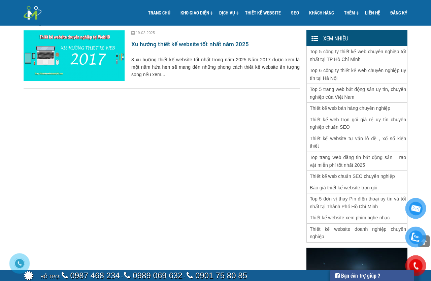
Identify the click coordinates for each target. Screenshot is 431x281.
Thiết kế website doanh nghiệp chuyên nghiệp (358, 216)
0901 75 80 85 (217, 275)
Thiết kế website (263, 8)
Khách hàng (321, 8)
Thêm (351, 8)
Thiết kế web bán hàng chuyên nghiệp (350, 102)
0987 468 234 (91, 275)
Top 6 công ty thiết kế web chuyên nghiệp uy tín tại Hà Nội (358, 71)
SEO (295, 8)
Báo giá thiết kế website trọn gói (343, 175)
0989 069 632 (153, 275)
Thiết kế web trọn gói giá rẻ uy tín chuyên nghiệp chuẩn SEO (358, 116)
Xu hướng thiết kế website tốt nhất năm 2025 (190, 44)
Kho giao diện (197, 8)
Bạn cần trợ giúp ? (357, 275)
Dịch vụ (229, 8)
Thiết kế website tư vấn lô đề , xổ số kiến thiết (358, 133)
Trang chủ (159, 8)
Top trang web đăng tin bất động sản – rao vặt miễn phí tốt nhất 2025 (358, 151)
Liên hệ (372, 8)
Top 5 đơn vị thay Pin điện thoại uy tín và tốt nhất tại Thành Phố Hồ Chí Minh (358, 189)
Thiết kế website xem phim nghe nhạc (350, 202)
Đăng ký (398, 8)
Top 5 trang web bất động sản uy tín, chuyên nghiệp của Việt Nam (358, 89)
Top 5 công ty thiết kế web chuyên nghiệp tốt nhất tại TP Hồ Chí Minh (358, 54)
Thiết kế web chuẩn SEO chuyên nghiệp (352, 164)
